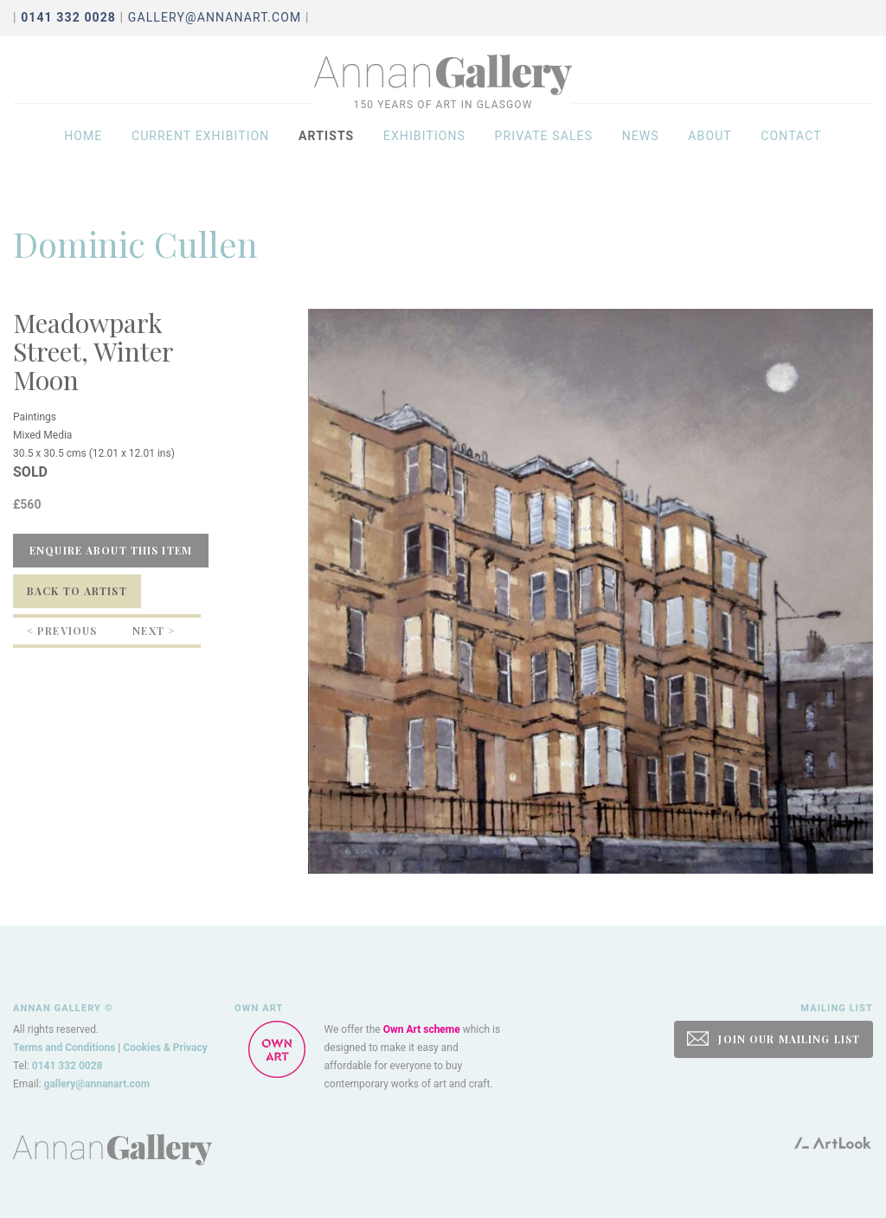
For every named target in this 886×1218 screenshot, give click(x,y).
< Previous (62, 631)
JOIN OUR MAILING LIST (773, 1038)
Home (83, 149)
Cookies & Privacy (165, 1048)
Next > (153, 631)
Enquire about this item (110, 550)
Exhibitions (424, 149)
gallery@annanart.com (215, 17)
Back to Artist (77, 591)
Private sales (544, 149)
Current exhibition (201, 149)
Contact (791, 149)
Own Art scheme (421, 1029)
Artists (326, 149)
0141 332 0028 (67, 1066)
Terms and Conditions (64, 1048)
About (710, 149)
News (640, 149)
